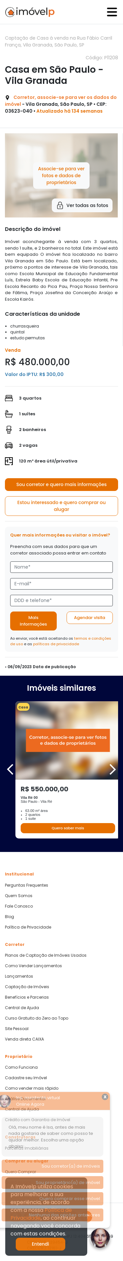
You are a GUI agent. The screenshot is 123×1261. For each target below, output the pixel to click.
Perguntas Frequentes (26, 885)
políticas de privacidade (56, 644)
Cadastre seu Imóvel (26, 1078)
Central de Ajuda (22, 1008)
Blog (9, 917)
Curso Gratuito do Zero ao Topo (36, 1018)
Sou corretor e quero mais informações (61, 484)
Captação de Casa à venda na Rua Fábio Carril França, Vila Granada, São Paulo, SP (58, 41)
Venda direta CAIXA (24, 1039)
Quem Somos (18, 896)
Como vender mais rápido (31, 1088)
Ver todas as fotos (82, 205)
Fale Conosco (19, 906)
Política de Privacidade (28, 927)
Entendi (40, 1244)
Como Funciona (21, 1067)
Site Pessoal (17, 1029)
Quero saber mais (67, 828)
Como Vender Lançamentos (33, 966)
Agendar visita (89, 617)
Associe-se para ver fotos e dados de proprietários (61, 175)
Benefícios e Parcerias (27, 997)
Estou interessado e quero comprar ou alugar (61, 506)
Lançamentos (19, 976)
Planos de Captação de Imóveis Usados (46, 955)
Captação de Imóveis (27, 987)
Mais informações (33, 620)
